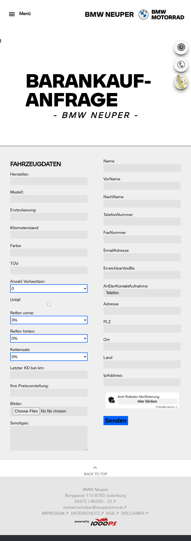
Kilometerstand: (24, 227)
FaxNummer (114, 232)
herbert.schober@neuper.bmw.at (93, 507)
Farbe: (15, 245)
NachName (113, 196)
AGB (110, 513)
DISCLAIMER (132, 513)
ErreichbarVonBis (119, 268)
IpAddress (112, 375)
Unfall (15, 299)
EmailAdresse (116, 250)
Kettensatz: (20, 349)
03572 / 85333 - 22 (93, 501)
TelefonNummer (118, 214)
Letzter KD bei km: (27, 368)
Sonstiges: (19, 423)
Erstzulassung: (23, 210)
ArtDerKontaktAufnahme (125, 286)
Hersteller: (19, 174)
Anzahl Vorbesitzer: (27, 281)
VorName (111, 179)
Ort (106, 339)
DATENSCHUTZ (85, 513)
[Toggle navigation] (12, 11)
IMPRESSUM (53, 513)
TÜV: (14, 263)
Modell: (16, 192)
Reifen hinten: (22, 331)
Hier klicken (147, 401)
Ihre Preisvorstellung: (29, 385)
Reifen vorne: (22, 313)
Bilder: (16, 403)
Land (107, 357)
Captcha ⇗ (166, 407)
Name (108, 161)
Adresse (111, 304)
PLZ (107, 321)
